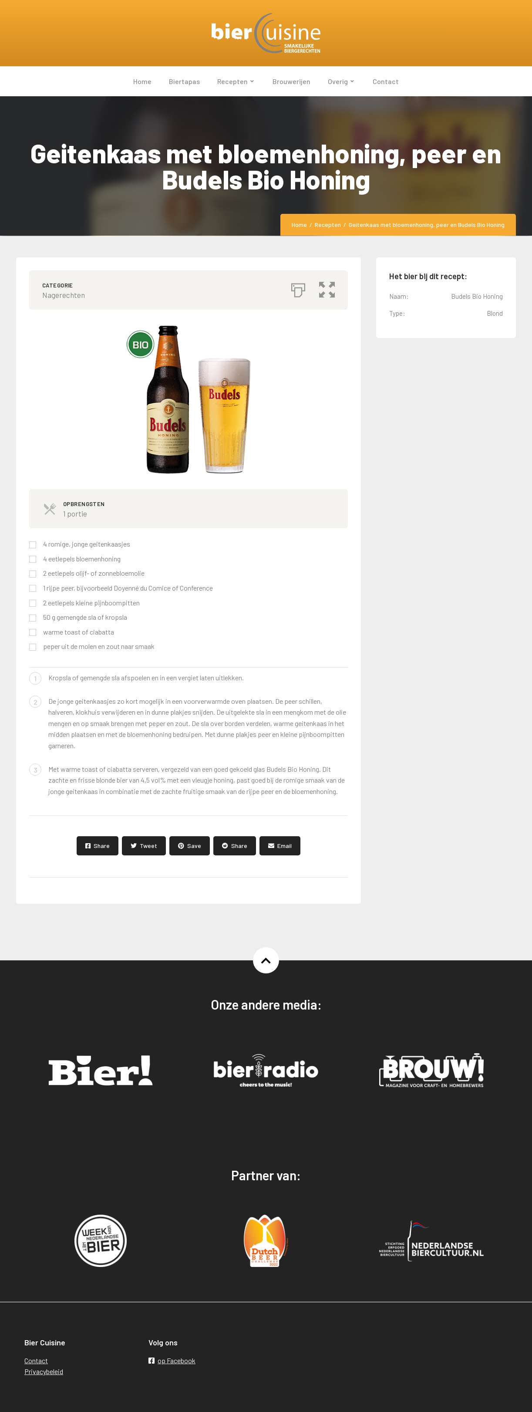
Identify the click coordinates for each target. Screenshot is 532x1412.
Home (299, 224)
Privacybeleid (43, 1371)
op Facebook (171, 1360)
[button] (327, 288)
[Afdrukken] (298, 288)
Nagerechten (63, 295)
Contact (36, 1360)
